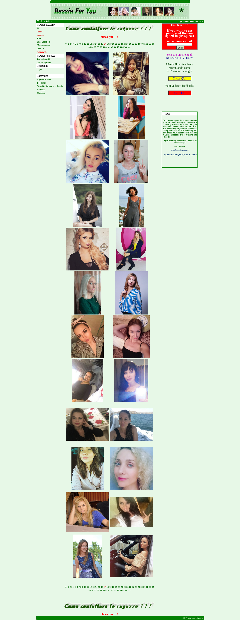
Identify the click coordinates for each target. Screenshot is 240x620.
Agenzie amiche (44, 80)
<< (66, 44)
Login (39, 69)
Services (41, 90)
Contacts (41, 93)
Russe (39, 32)
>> (129, 47)
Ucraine (40, 35)
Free (39, 38)
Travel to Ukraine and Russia (50, 86)
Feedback (42, 83)
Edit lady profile (44, 63)
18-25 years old (43, 42)
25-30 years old (43, 45)
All (38, 28)
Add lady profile (44, 59)
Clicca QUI (179, 78)
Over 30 (40, 49)
